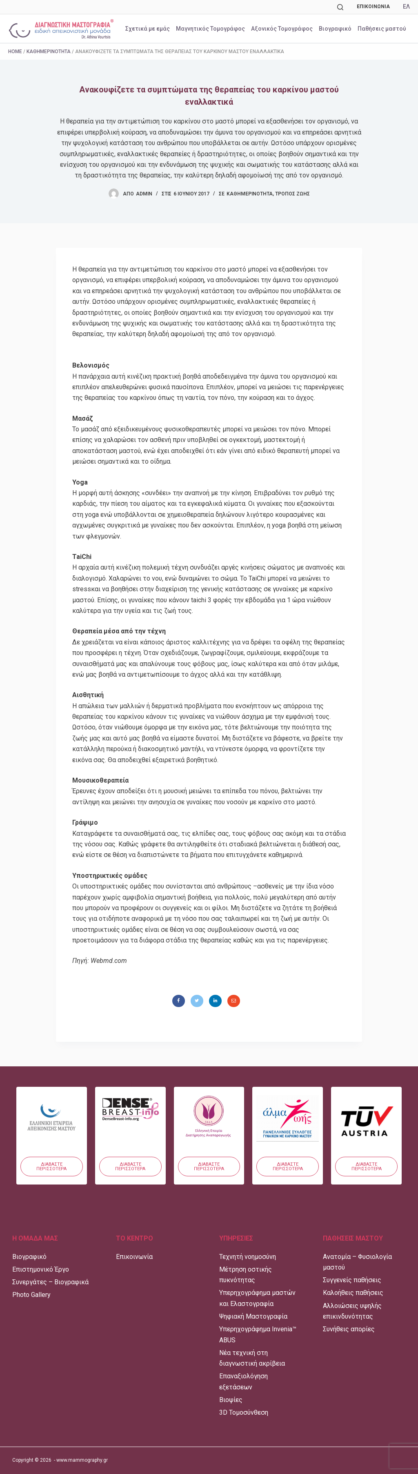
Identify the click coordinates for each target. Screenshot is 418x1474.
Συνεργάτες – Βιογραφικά (50, 1282)
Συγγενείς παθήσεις (352, 1280)
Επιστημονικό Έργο (40, 1269)
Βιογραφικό (335, 28)
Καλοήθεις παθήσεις (353, 1293)
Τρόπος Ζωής (292, 194)
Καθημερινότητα (49, 51)
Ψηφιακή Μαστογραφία (253, 1316)
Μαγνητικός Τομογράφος (210, 28)
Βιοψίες (230, 1400)
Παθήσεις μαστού (382, 28)
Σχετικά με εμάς (147, 28)
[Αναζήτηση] (340, 7)
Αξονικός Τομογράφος (282, 28)
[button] (51, 1166)
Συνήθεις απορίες (349, 1329)
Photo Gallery (31, 1295)
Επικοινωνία (373, 6)
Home (15, 51)
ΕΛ (406, 6)
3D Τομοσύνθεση (243, 1412)
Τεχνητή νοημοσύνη (247, 1257)
